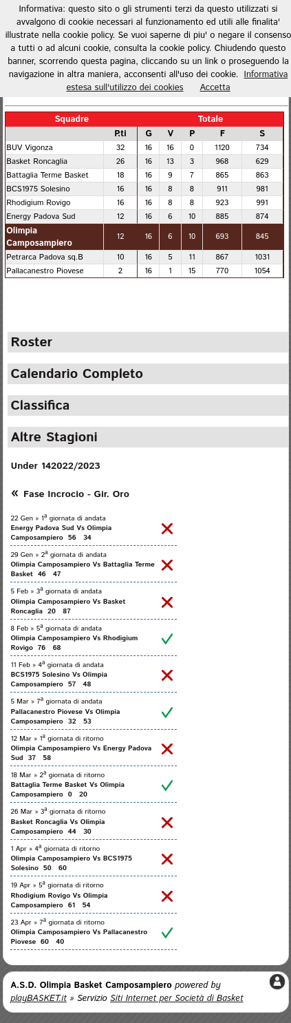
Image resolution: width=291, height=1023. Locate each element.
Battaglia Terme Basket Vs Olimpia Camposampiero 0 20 (67, 789)
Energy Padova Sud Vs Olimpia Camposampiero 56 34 (60, 532)
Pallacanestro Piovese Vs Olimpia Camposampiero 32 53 (65, 716)
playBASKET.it (38, 998)
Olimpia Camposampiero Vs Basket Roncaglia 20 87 (67, 606)
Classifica (39, 405)
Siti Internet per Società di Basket (177, 998)
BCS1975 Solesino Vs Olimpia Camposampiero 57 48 (58, 679)
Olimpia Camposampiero (39, 236)
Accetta (215, 87)
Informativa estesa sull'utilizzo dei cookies (177, 81)
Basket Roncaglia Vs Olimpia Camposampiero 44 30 (57, 826)
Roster (31, 342)
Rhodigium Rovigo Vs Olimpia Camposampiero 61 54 (58, 900)
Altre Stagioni (53, 437)
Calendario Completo (76, 373)
